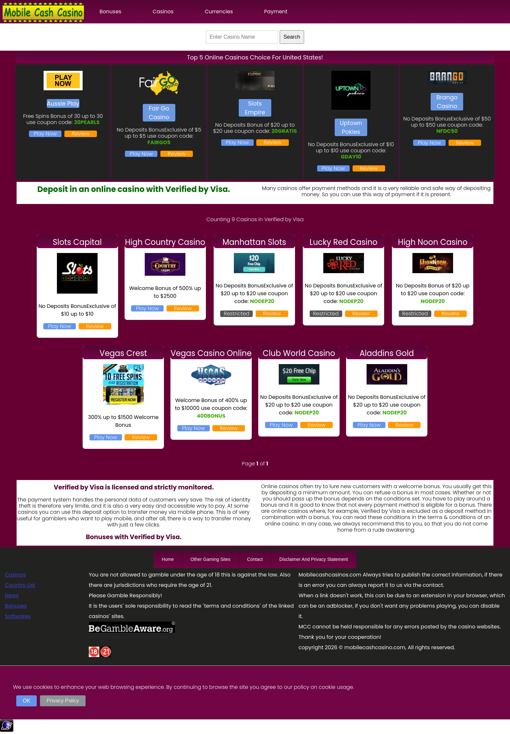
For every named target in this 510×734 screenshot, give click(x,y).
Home (168, 559)
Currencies (219, 11)
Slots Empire (255, 107)
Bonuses (110, 11)
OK (26, 700)
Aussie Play (63, 103)
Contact (255, 559)
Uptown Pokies (351, 127)
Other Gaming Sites (211, 559)
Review (81, 134)
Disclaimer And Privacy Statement (313, 559)
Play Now (45, 134)
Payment (276, 11)
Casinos (163, 11)
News (12, 595)
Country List (20, 585)
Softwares (18, 616)
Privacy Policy (63, 700)
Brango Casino (447, 101)
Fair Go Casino (159, 112)
